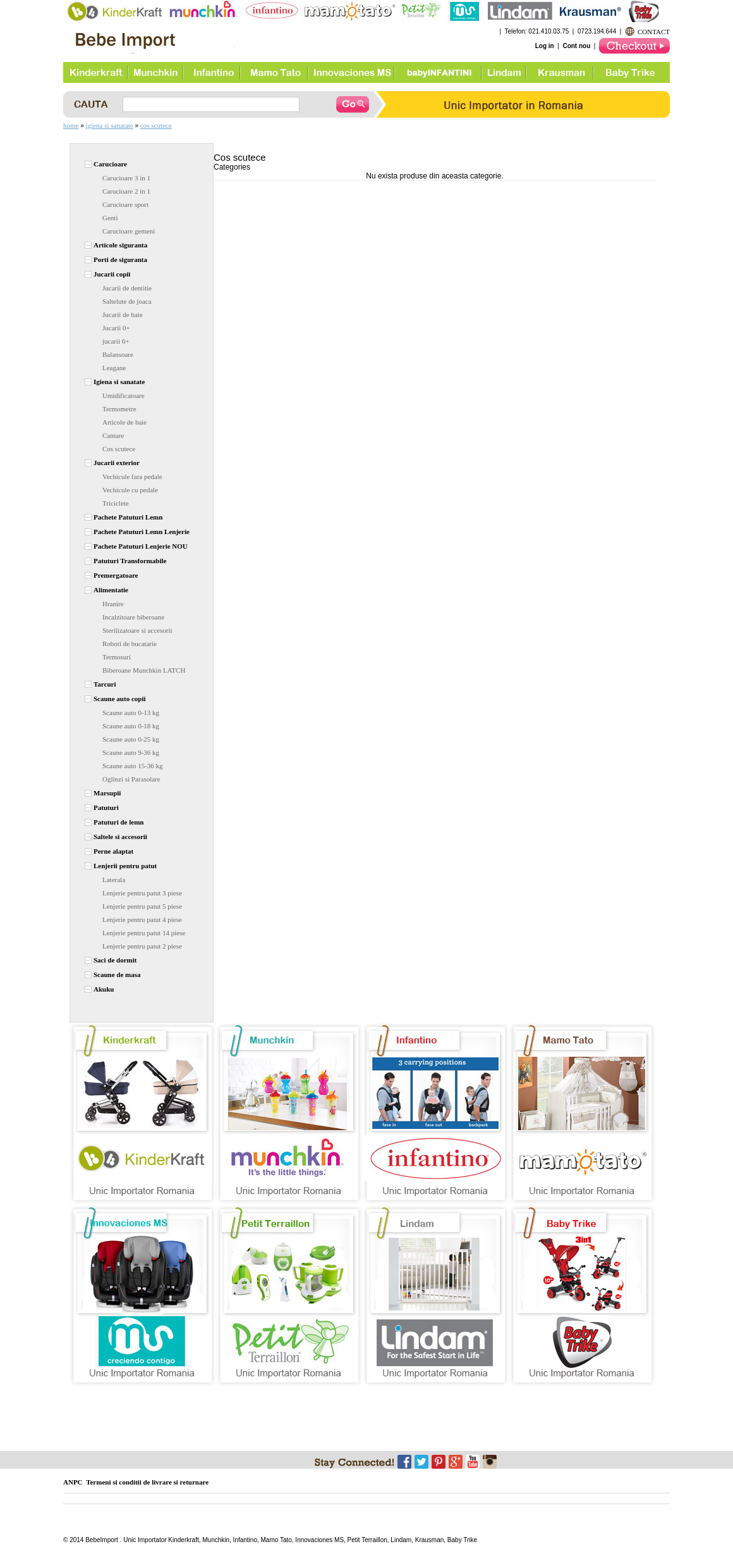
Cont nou (576, 45)
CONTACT (654, 31)
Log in (544, 45)
